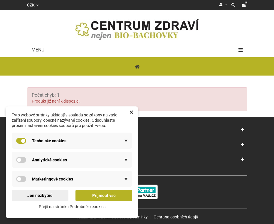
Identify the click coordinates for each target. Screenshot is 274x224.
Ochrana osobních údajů (176, 217)
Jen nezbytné (40, 195)
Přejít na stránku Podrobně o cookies (72, 206)
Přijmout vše (104, 195)
